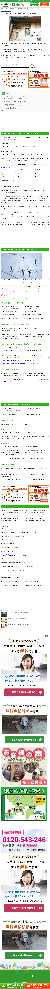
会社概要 (46, 975)
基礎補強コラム (37, 971)
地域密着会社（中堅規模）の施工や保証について (15, 101)
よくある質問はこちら (37, 975)
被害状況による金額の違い (10, 108)
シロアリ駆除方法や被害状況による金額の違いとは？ (14, 105)
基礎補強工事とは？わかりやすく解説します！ (23, 971)
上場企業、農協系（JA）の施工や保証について (15, 99)
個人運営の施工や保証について (11, 104)
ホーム (10, 971)
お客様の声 (18, 975)
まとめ (4, 110)
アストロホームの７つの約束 (8, 975)
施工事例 (24, 975)
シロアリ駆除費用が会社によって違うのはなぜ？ (13, 98)
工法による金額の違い (9, 107)
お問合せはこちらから (25, 977)
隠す (8, 93)
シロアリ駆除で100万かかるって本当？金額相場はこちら (15, 96)
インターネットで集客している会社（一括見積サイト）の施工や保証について (21, 102)
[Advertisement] (25, 122)
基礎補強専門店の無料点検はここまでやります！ (25, 973)
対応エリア (29, 975)
